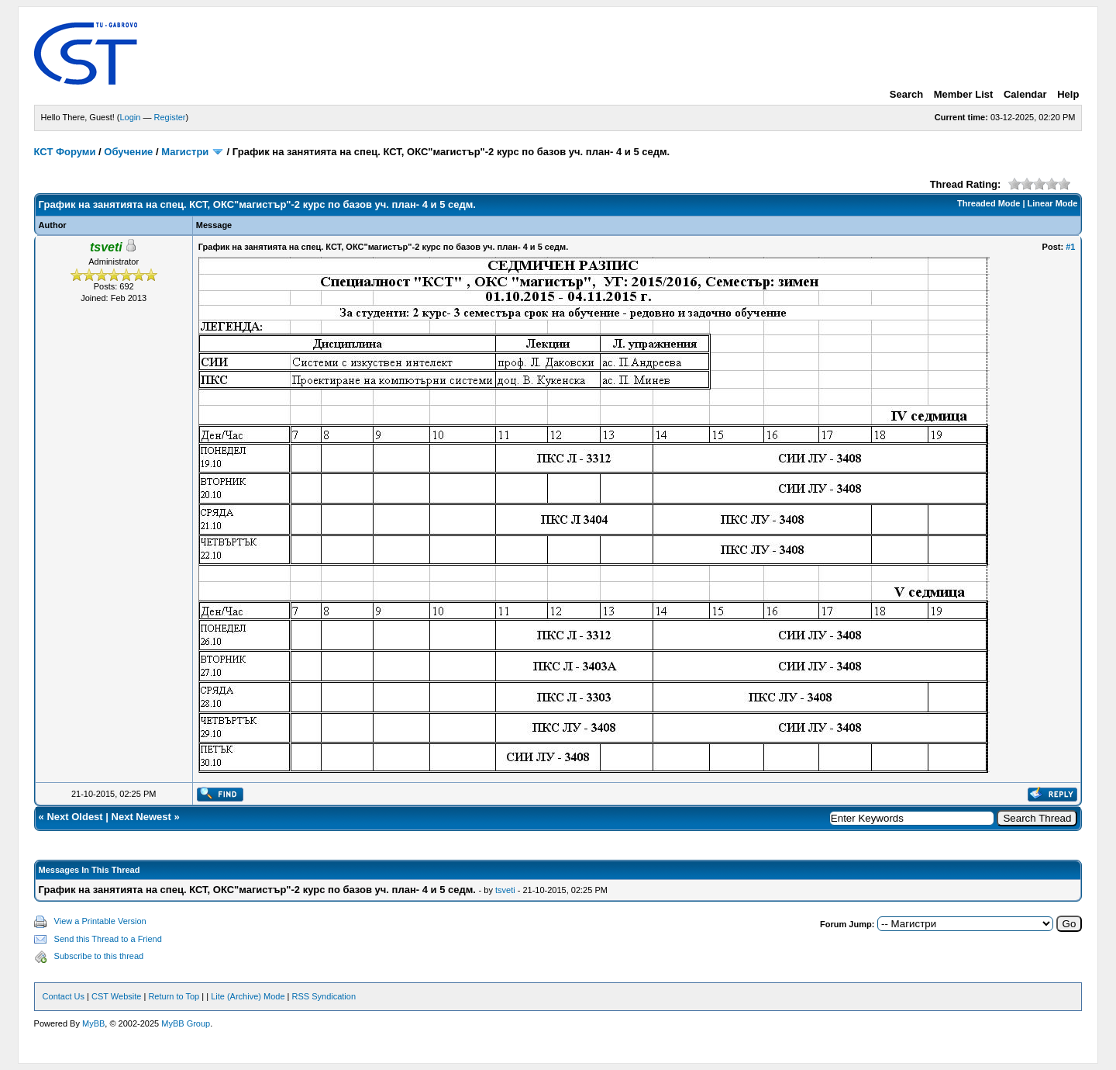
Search (906, 94)
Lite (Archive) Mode (247, 996)
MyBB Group (185, 1023)
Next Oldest (74, 816)
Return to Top (173, 996)
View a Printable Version (100, 921)
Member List (964, 94)
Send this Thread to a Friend (108, 939)
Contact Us (63, 996)
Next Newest (141, 816)
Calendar (1025, 94)
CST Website (116, 996)
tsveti (505, 890)
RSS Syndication (324, 996)
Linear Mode (1053, 203)
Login (130, 117)
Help (1068, 94)
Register (170, 117)
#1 (1070, 246)
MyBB (93, 1023)
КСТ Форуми (65, 152)
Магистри (184, 152)
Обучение (128, 152)
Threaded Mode (988, 203)
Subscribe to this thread (99, 956)
